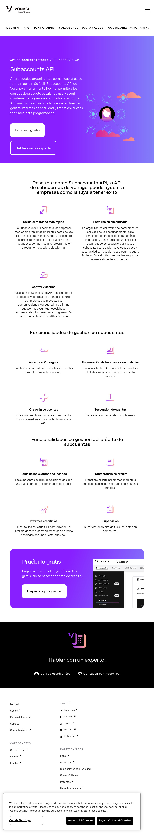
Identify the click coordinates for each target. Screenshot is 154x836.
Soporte (14, 723)
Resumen (12, 27)
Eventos (14, 756)
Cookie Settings (69, 775)
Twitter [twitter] (68, 723)
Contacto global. (19, 730)
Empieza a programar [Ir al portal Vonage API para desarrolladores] (44, 591)
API (26, 27)
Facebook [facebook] (69, 710)
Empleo (14, 763)
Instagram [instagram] (69, 736)
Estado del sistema (20, 717)
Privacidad (66, 762)
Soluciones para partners (130, 27)
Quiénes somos (18, 750)
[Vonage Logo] (18, 9)
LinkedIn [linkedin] (68, 716)
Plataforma (44, 27)
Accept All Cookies (80, 820)
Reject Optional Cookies (115, 820)
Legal (63, 756)
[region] (72, 811)
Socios (14, 710)
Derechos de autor (70, 788)
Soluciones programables (81, 27)
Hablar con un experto (33, 148)
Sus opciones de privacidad (75, 769)
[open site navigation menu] (147, 9)
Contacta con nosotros (101, 673)
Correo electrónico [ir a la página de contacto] (56, 673)
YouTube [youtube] (68, 729)
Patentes (65, 782)
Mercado (15, 704)
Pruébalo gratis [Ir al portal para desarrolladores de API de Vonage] (27, 130)
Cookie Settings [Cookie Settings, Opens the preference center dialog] (20, 820)
